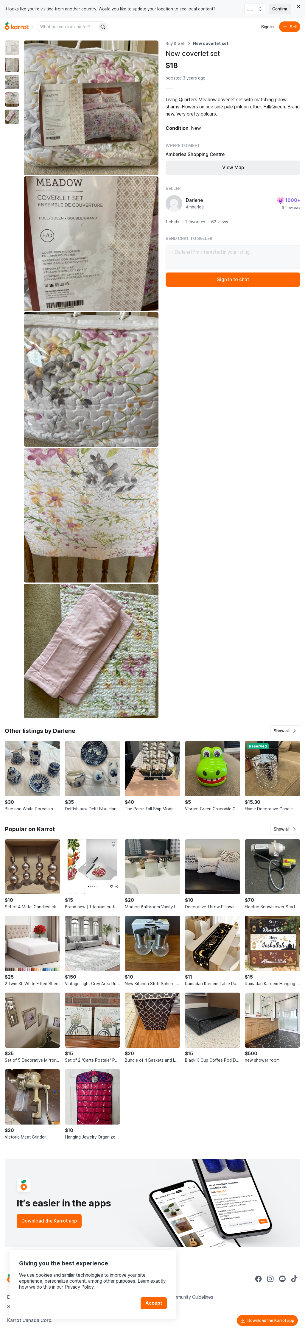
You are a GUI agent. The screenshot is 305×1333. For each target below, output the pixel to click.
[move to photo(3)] (12, 82)
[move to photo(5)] (12, 117)
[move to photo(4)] (12, 99)
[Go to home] (17, 26)
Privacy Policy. (80, 1287)
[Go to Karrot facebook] (258, 1278)
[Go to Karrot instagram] (270, 1278)
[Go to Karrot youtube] (282, 1278)
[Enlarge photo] (91, 108)
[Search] (103, 27)
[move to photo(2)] (12, 65)
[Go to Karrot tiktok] (294, 1278)
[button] (285, 730)
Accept (153, 1303)
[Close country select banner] (298, 6)
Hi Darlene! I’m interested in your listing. (233, 257)
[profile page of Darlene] (174, 203)
